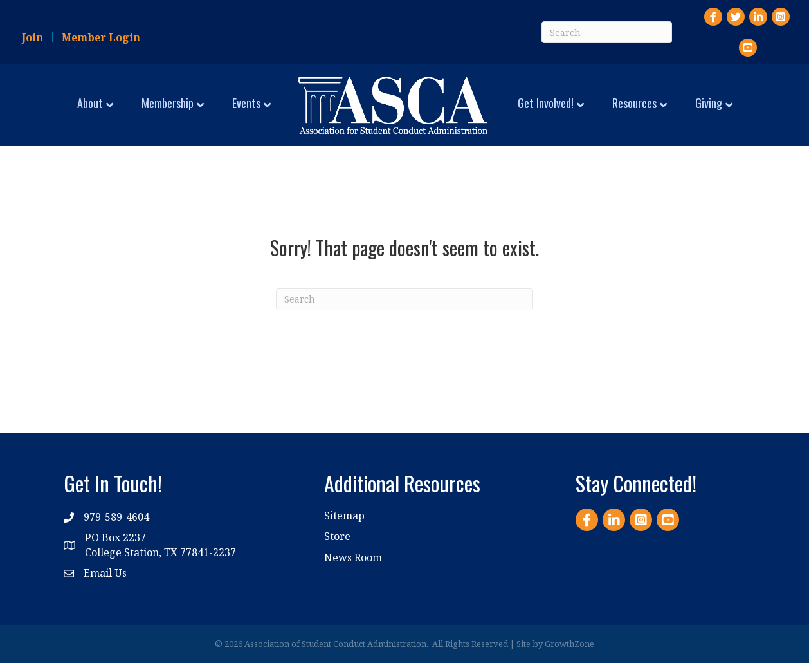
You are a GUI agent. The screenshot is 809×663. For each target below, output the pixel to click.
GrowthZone (569, 643)
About (90, 103)
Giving (708, 103)
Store (337, 536)
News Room (353, 557)
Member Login (101, 37)
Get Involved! (546, 103)
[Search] (606, 32)
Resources (634, 103)
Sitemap (344, 516)
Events (246, 103)
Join (32, 37)
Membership (167, 103)
